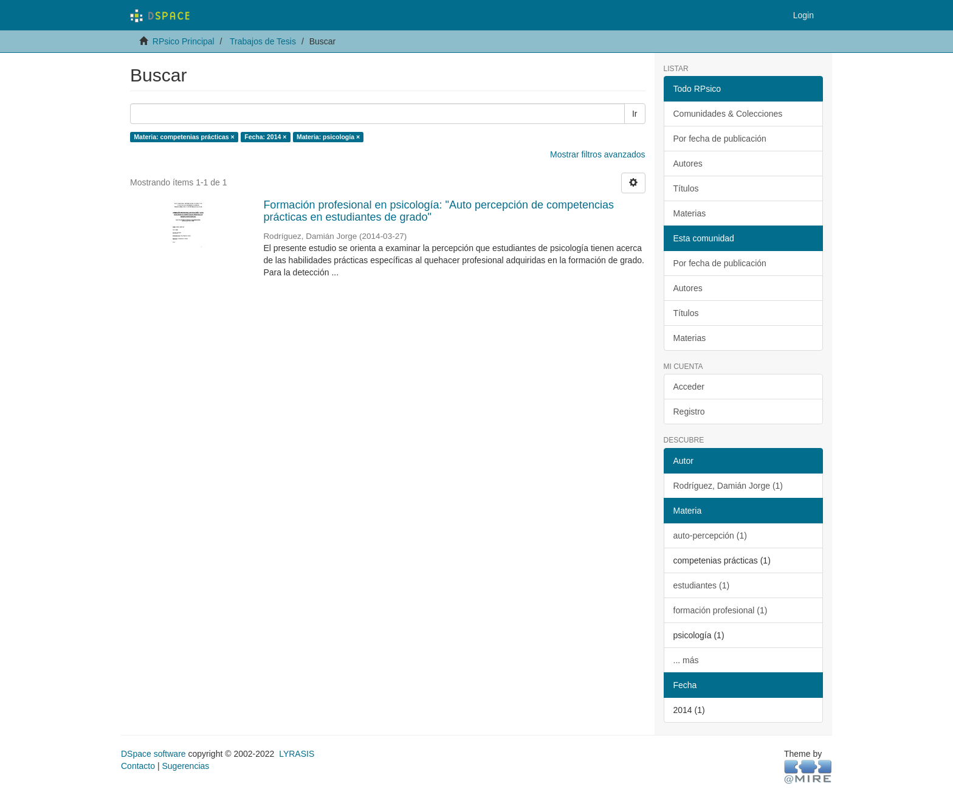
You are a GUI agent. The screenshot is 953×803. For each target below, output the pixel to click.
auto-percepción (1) (710, 535)
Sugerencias (185, 766)
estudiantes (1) (701, 585)
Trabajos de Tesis (263, 41)
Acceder (688, 386)
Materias (689, 213)
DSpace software (153, 754)
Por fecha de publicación (719, 138)
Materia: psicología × (328, 136)
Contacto (138, 766)
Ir (635, 114)
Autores (688, 163)
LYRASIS (296, 754)
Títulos (686, 188)
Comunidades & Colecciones (728, 114)
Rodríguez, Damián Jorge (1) (728, 486)
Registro (689, 411)
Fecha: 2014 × (265, 136)
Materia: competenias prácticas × (184, 136)
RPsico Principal (184, 41)
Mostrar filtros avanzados (597, 154)
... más (686, 660)
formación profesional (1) (720, 610)
